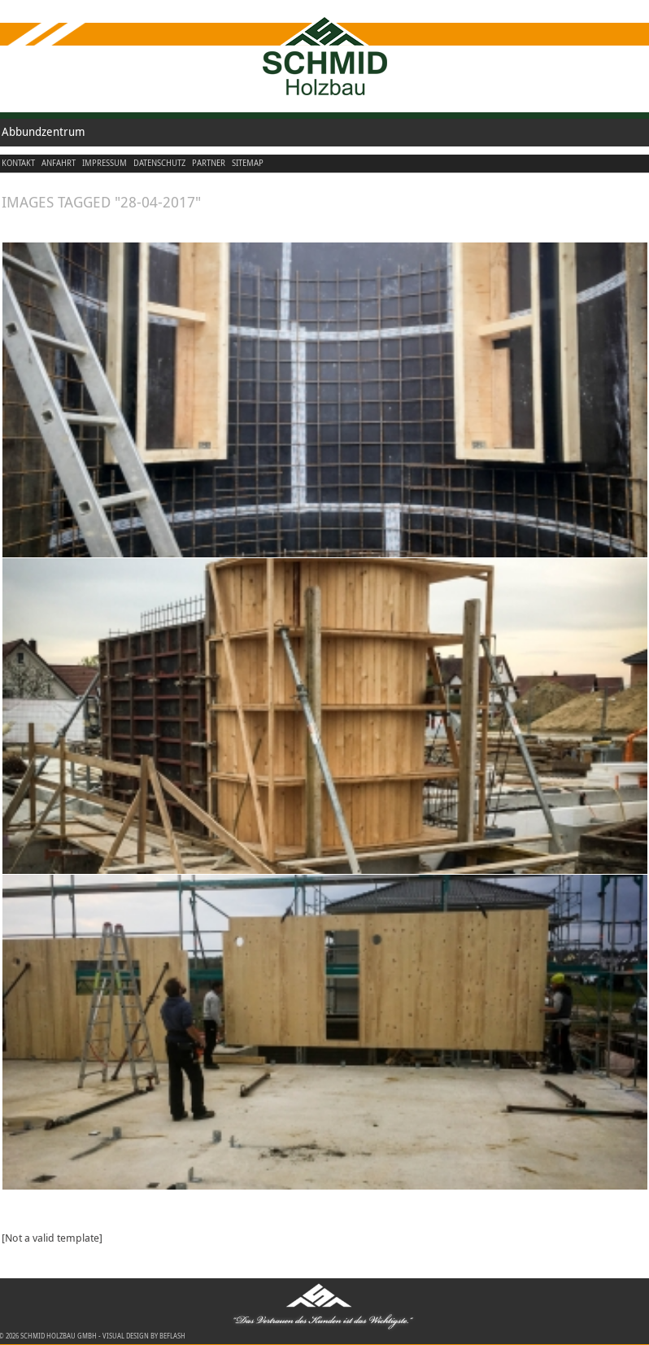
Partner (208, 163)
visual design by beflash (143, 1336)
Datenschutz (159, 163)
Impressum (104, 163)
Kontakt (18, 163)
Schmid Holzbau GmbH (58, 1336)
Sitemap (248, 163)
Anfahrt (58, 163)
